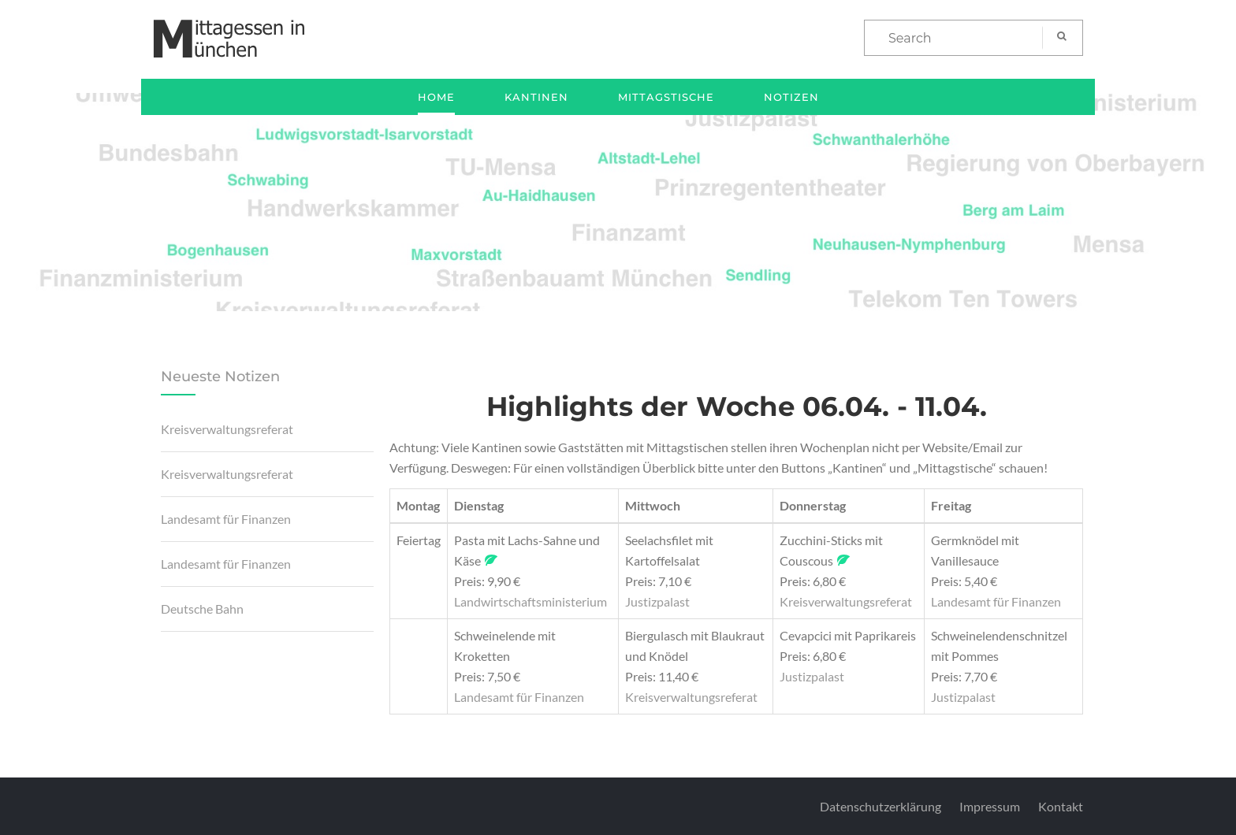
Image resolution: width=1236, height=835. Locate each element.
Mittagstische (666, 97)
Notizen (791, 97)
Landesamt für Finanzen (226, 518)
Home (436, 97)
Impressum (989, 806)
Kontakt (1060, 806)
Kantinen (536, 97)
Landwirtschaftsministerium (530, 601)
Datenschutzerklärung (880, 806)
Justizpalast (657, 601)
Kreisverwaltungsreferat (227, 428)
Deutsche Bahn (202, 608)
